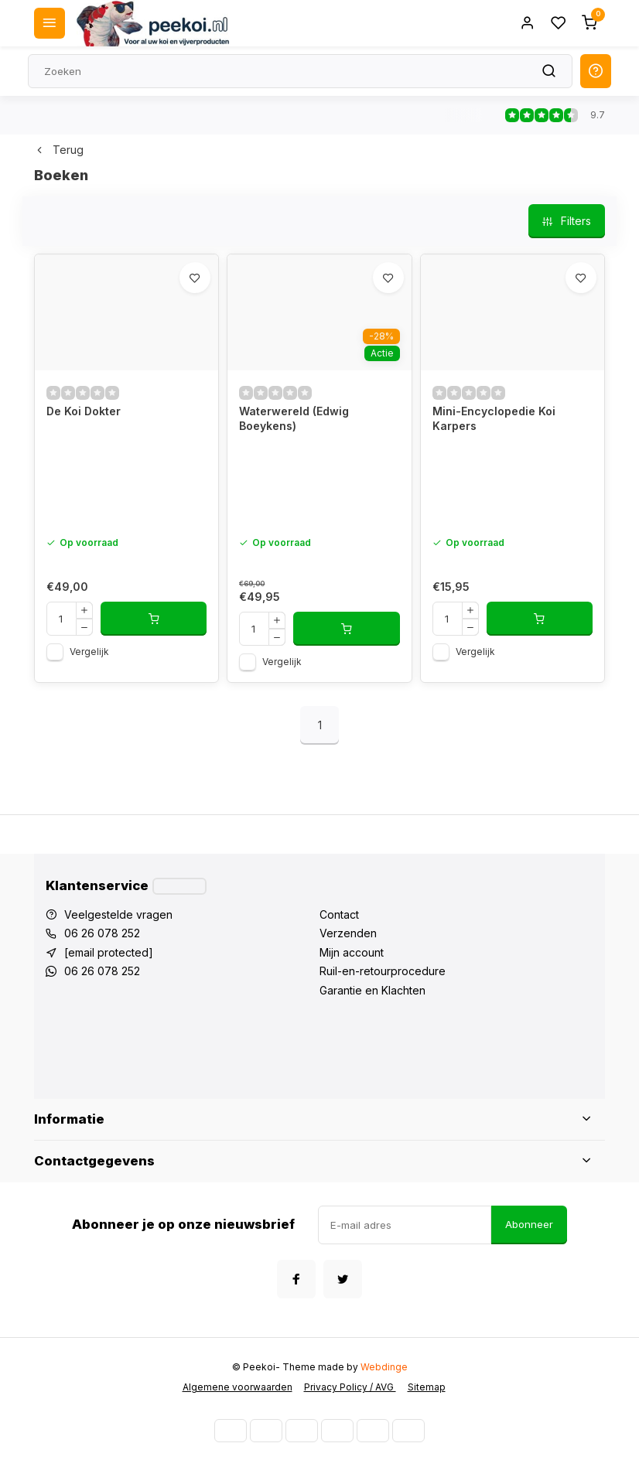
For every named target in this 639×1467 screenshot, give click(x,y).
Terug (59, 149)
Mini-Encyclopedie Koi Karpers (493, 418)
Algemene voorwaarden (237, 1387)
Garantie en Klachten (372, 990)
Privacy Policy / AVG (350, 1387)
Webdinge (384, 1367)
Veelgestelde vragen (118, 914)
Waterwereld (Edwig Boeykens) (294, 418)
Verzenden (348, 933)
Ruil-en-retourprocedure (383, 970)
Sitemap (427, 1387)
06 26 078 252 (102, 933)
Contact (339, 914)
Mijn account (352, 952)
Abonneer (529, 1224)
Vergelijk (89, 651)
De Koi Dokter (83, 411)
